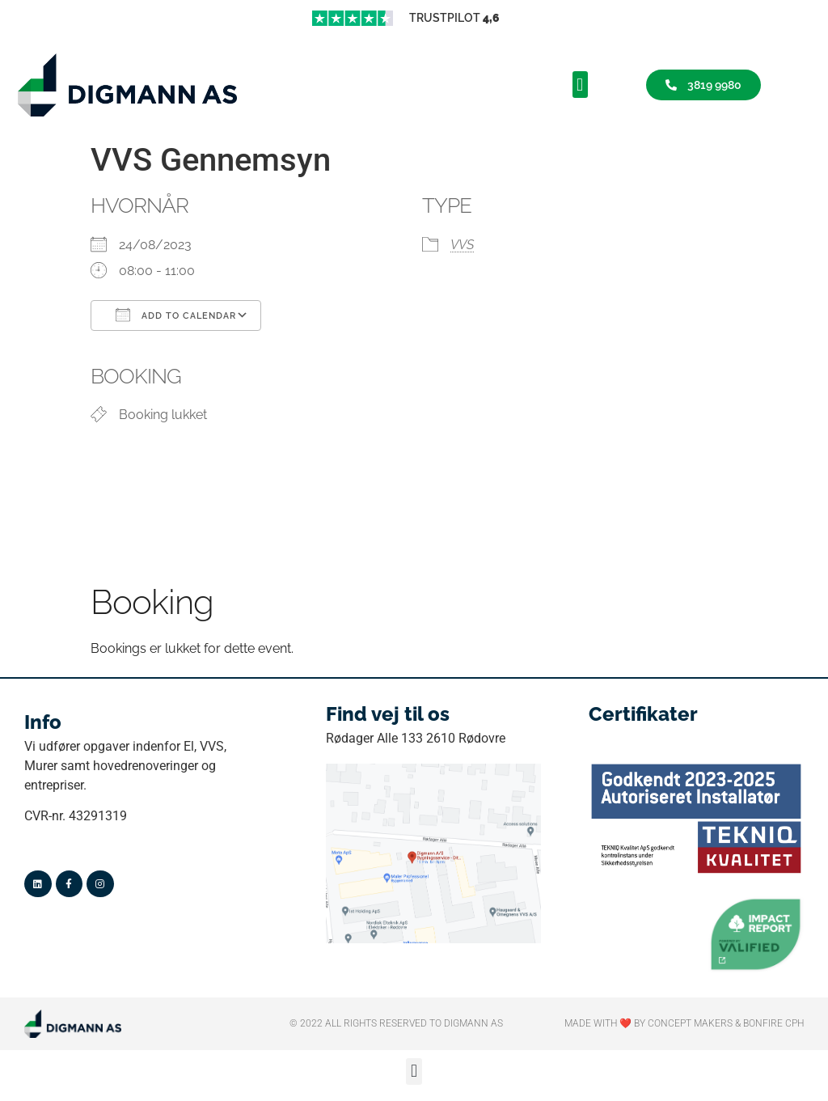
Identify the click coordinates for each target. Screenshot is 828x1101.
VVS (462, 244)
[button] (580, 84)
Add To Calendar (176, 314)
